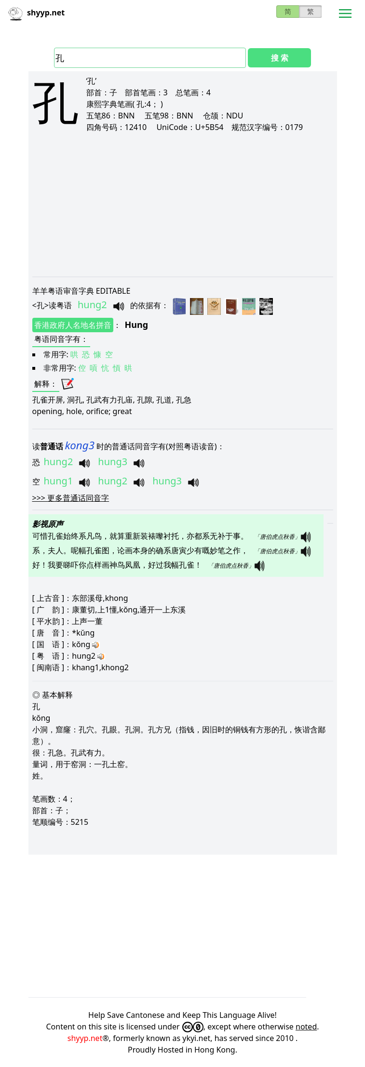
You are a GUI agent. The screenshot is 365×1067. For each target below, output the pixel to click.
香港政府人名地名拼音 (72, 325)
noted (306, 1026)
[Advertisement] (182, 204)
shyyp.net (85, 1038)
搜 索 (279, 57)
